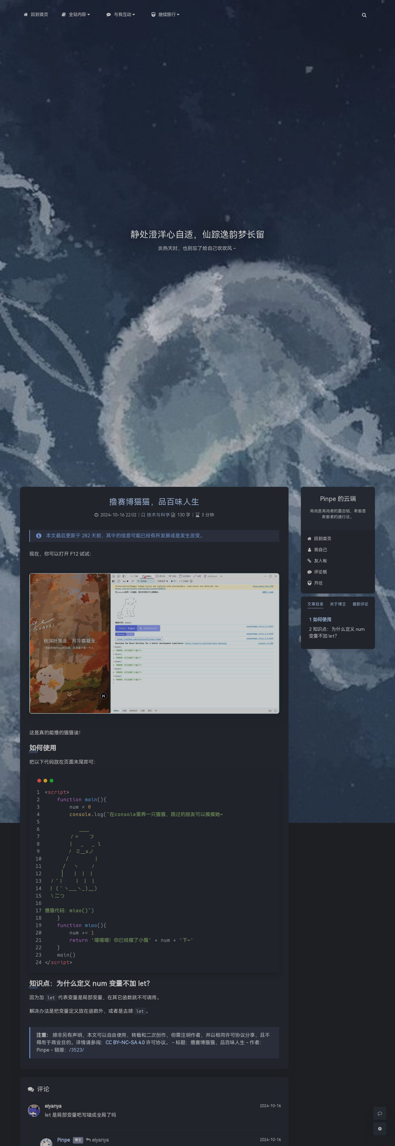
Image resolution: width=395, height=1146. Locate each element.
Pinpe (63, 1140)
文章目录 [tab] (315, 604)
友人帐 (317, 560)
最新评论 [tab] (360, 604)
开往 (315, 583)
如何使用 (322, 619)
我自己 (317, 549)
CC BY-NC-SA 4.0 (125, 1042)
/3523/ (76, 1050)
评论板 (317, 571)
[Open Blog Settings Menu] (379, 1128)
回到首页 (319, 538)
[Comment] (379, 1113)
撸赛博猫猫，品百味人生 (154, 502)
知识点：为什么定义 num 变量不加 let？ (337, 632)
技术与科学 (158, 515)
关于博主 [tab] (338, 604)
